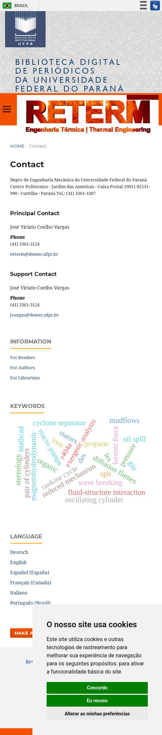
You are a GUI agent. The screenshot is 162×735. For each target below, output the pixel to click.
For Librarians (25, 378)
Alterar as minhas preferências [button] (97, 713)
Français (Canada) (30, 582)
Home (17, 146)
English (18, 562)
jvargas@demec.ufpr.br (34, 315)
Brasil (14, 5)
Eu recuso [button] (97, 700)
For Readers (22, 357)
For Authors (22, 367)
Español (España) (29, 572)
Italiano (18, 592)
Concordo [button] (97, 687)
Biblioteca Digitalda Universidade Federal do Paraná (70, 75)
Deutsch (19, 552)
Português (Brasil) (30, 603)
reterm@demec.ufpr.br (34, 254)
